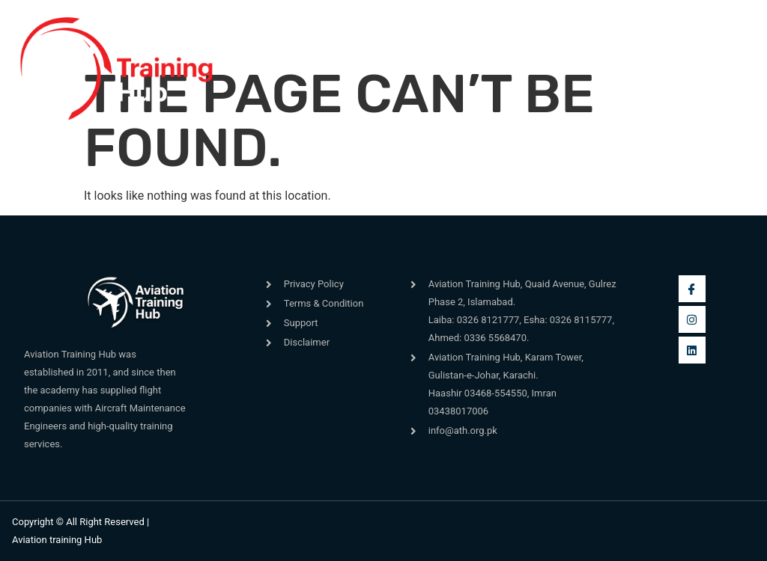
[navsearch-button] (530, 61)
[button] (254, 69)
